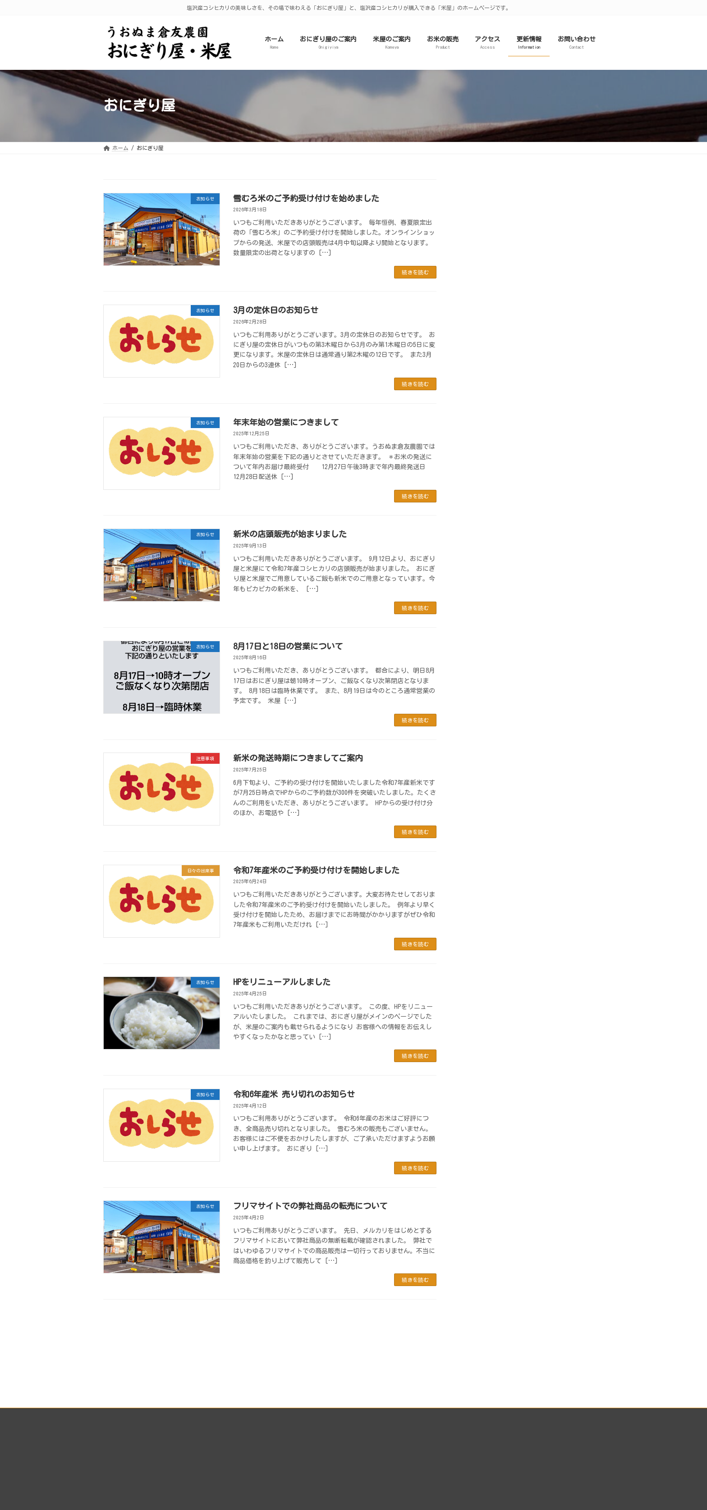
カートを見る (467, 1444)
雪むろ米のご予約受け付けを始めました (306, 198)
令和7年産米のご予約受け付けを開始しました (316, 870)
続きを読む (415, 272)
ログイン (462, 1431)
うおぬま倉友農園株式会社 (483, 1417)
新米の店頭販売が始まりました (290, 534)
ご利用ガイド (467, 1457)
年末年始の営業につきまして (286, 422)
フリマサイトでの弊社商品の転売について (310, 1206)
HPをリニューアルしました (282, 982)
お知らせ (483, 284)
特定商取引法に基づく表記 (483, 1471)
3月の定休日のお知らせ (275, 310)
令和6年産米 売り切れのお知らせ (294, 1094)
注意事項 (483, 269)
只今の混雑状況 (493, 253)
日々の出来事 (490, 237)
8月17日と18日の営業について (288, 646)
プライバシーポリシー (139, 1366)
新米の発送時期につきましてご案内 (298, 758)
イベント (483, 300)
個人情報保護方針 (473, 1484)
